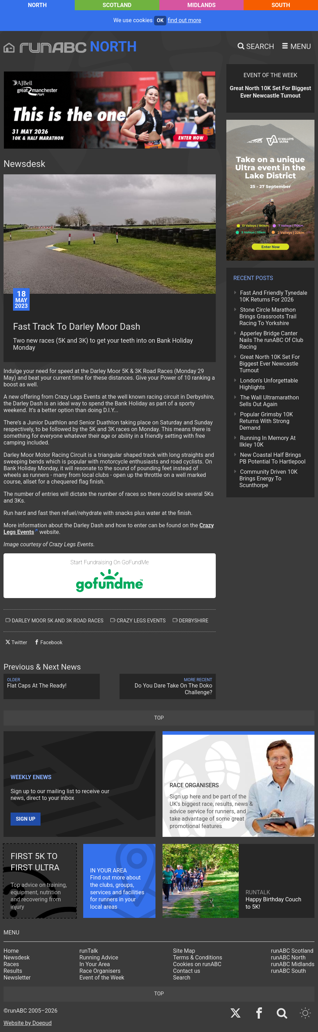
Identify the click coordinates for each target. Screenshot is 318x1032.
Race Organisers (100, 971)
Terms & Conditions (197, 957)
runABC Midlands (292, 964)
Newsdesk (17, 957)
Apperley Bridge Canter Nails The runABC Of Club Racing (271, 340)
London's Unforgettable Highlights (268, 384)
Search (181, 977)
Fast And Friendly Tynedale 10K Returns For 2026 (273, 296)
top (159, 718)
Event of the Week (101, 977)
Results (13, 971)
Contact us (186, 971)
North (37, 5)
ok (160, 21)
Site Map (184, 950)
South (280, 5)
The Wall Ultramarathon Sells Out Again (269, 401)
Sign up (25, 819)
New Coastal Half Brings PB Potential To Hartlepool (272, 458)
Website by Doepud (28, 1023)
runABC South (288, 971)
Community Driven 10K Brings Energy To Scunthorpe (268, 478)
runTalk (88, 950)
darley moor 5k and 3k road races (54, 620)
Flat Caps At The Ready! (51, 683)
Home (11, 950)
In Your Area (94, 964)
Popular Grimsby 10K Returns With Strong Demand (266, 421)
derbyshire (190, 620)
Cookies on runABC (197, 964)
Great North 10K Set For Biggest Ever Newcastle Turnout (269, 364)
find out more (184, 20)
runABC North (288, 957)
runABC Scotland (292, 950)
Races (11, 964)
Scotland (117, 5)
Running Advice (98, 957)
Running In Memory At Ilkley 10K (267, 441)
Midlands (202, 5)
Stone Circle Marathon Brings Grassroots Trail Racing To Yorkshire (267, 316)
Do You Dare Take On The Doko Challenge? (167, 686)
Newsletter (17, 977)
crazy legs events (137, 620)
